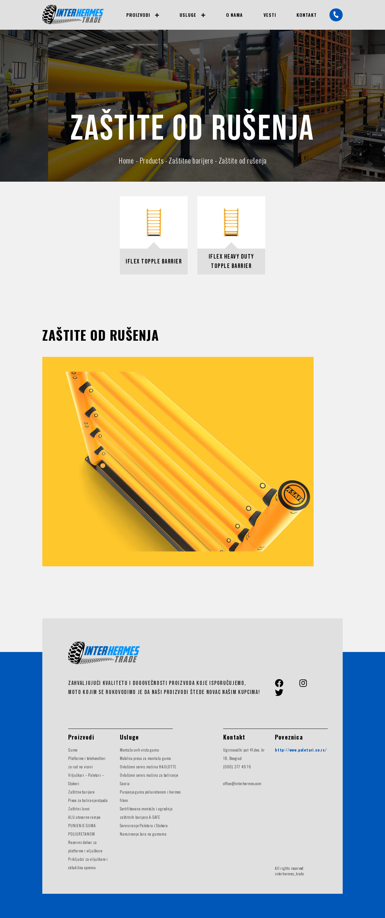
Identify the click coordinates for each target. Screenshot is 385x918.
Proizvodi (138, 14)
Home (126, 160)
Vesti (270, 14)
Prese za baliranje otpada (88, 800)
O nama (234, 14)
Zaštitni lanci (79, 808)
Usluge (188, 14)
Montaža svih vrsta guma (139, 750)
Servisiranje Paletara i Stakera (144, 825)
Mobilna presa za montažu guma (145, 758)
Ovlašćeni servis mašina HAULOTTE (148, 766)
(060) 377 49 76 (237, 766)
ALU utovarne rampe (84, 817)
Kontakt (307, 14)
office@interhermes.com (242, 783)
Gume (73, 750)
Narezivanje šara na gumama (143, 834)
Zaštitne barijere (81, 792)
